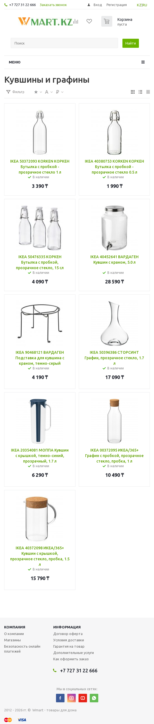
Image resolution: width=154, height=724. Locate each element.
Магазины (12, 640)
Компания (14, 627)
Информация (67, 627)
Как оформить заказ (71, 659)
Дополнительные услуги (73, 653)
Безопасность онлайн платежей (22, 648)
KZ (139, 5)
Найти (130, 43)
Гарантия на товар (69, 646)
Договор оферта (68, 634)
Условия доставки (68, 640)
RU (144, 5)
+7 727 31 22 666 (22, 5)
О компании (14, 634)
